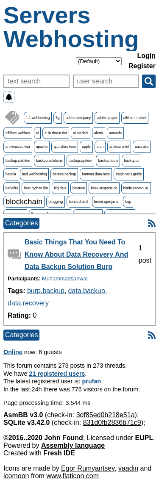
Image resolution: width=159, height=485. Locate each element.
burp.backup (45, 290)
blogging (55, 202)
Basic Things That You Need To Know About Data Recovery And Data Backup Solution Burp (76, 254)
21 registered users (57, 373)
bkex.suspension (104, 188)
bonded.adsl (78, 202)
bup (128, 202)
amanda (115, 133)
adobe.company (78, 118)
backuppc (131, 160)
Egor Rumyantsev (87, 468)
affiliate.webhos (18, 133)
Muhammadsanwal (64, 278)
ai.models (80, 133)
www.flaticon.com (72, 475)
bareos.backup (64, 174)
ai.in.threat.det (56, 133)
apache (41, 146)
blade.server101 (136, 188)
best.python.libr (36, 188)
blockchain (24, 201)
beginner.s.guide (129, 174)
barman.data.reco (96, 174)
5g (57, 118)
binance (79, 188)
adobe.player (107, 118)
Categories (21, 223)
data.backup (86, 290)
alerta (98, 133)
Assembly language (73, 445)
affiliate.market (134, 118)
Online (12, 352)
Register (142, 65)
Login (146, 55)
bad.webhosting (34, 174)
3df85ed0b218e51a (105, 414)
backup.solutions (49, 160)
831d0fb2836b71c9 (112, 422)
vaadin (128, 468)
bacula (11, 174)
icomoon (16, 475)
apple (86, 146)
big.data (60, 188)
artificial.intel (119, 146)
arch (100, 146)
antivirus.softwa (18, 146)
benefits (12, 188)
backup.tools (108, 160)
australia (141, 146)
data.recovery (28, 303)
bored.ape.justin (107, 202)
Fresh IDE (59, 453)
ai (37, 133)
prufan (91, 381)
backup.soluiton (18, 160)
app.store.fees (64, 146)
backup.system (80, 160)
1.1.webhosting (38, 118)
